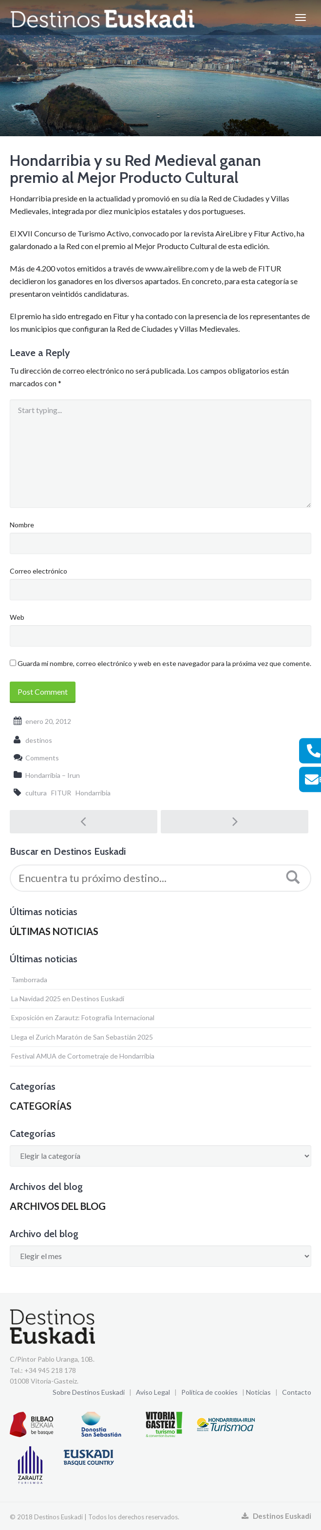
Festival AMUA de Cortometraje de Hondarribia (82, 1056)
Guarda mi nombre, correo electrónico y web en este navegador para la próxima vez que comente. (164, 663)
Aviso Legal (153, 1392)
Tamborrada (29, 979)
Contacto (296, 1392)
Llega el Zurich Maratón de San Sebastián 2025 (82, 1037)
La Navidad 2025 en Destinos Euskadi (67, 998)
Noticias (258, 1392)
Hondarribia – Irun (52, 775)
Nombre (22, 525)
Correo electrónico (38, 571)
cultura (36, 793)
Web (17, 617)
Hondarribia (93, 793)
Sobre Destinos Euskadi (89, 1392)
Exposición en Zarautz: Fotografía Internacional (82, 1017)
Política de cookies (209, 1392)
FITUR (61, 793)
